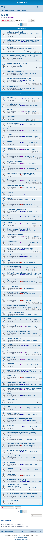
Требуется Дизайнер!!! (15, 32)
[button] (26, 24)
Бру (21, 175)
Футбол (9, 110)
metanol (22, 48)
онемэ (9, 318)
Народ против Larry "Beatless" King (20, 248)
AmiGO (22, 41)
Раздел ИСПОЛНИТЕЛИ (15, 72)
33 (33, 270)
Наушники (10, 425)
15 (35, 309)
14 (40, 101)
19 (38, 238)
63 (40, 120)
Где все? (10, 97)
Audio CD (22, 43)
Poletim (22, 130)
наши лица (11, 116)
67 (35, 182)
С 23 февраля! (12, 474)
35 (38, 270)
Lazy (21, 199)
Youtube (9, 141)
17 (33, 238)
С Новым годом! (13, 123)
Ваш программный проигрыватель (20, 419)
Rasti (21, 73)
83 (38, 113)
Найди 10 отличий (13, 413)
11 (40, 52)
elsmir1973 (23, 33)
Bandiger (23, 194)
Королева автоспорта (15, 234)
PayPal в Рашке (12, 399)
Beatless (22, 163)
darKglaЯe (23, 98)
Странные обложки (14, 280)
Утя (21, 457)
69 (40, 182)
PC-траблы (11, 376)
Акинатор (10, 363)
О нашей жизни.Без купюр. (17, 480)
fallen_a (22, 80)
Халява (9, 134)
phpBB (17, 535)
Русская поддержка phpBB (21, 537)
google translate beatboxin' (16, 255)
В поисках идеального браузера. (19, 325)
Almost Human (24, 345)
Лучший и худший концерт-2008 (18, 229)
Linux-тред (11, 148)
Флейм (4, 15)
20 (40, 238)
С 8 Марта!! (11, 394)
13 (40, 83)
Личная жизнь (12, 351)
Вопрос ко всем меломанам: (17, 450)
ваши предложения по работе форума (21, 443)
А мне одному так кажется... (17, 210)
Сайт (20, 58)
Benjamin (23, 464)
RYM (8, 166)
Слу (21, 395)
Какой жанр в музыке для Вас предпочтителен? (18, 485)
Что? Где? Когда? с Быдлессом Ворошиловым (24, 273)
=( (7, 215)
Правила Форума (13, 87)
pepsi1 (22, 65)
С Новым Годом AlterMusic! (17, 292)
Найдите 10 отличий (14, 162)
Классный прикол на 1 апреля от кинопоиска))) (24, 388)
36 (40, 270)
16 (38, 309)
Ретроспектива (12, 500)
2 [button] (23, 24)
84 (40, 113)
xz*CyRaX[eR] (24, 420)
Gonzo (22, 57)
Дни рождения (12, 179)
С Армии (10, 192)
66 (33, 182)
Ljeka (21, 433)
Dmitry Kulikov (24, 496)
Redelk (22, 125)
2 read (9, 406)
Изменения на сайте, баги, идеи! (19, 79)
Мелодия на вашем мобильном (18, 332)
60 (33, 120)
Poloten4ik (23, 217)
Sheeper (22, 307)
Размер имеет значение (15, 186)
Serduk (22, 314)
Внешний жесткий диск (15, 312)
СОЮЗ (9, 260)
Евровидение (12, 241)
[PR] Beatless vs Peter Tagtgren (18, 382)
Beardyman (11, 438)
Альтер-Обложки (13, 286)
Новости (21, 35)
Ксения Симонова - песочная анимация (21, 432)
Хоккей (9, 222)
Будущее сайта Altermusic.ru (17, 456)
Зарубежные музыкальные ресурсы (20, 173)
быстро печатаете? (14, 338)
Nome (22, 88)
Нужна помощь (12, 358)
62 (38, 120)
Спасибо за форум (14, 104)
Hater (22, 149)
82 (35, 113)
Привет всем (11, 129)
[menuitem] (6, 7)
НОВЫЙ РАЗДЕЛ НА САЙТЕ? (17, 63)
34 (35, 270)
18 (35, 238)
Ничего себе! (11, 463)
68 (38, 182)
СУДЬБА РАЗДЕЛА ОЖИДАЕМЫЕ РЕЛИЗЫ (22, 55)
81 (33, 113)
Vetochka (11, 17)
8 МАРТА (10, 468)
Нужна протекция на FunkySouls (19, 370)
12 (38, 83)
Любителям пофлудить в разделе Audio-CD (23, 40)
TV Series (10, 344)
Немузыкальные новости (16, 155)
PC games (10, 299)
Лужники (10, 198)
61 (35, 120)
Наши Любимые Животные (17, 306)
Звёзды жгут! (12, 203)
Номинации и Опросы (25, 50)
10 (38, 52)
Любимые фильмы (14, 266)
